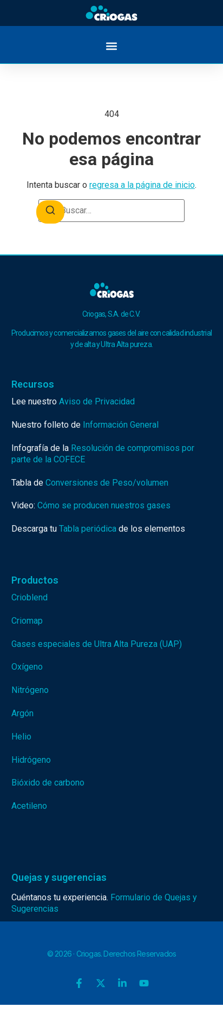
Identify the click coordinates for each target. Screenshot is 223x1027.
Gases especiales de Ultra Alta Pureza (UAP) (96, 644)
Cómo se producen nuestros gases (103, 505)
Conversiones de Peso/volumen (106, 482)
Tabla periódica (87, 529)
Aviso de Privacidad (97, 401)
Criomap (27, 621)
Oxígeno (27, 667)
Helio (21, 736)
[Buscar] (50, 212)
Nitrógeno (30, 690)
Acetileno (29, 806)
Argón (22, 713)
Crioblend (29, 597)
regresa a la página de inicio (142, 185)
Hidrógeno (31, 760)
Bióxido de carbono (47, 782)
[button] (112, 46)
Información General (121, 425)
